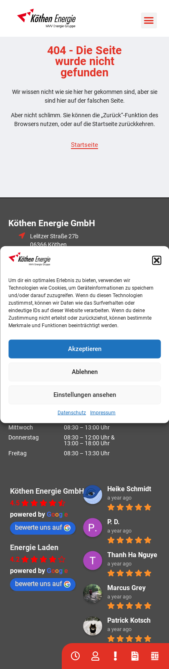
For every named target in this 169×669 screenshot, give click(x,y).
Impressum (103, 412)
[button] (156, 260)
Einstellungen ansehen (84, 395)
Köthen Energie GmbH (47, 491)
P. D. (113, 522)
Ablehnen (85, 372)
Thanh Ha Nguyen (134, 555)
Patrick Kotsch (129, 620)
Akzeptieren (84, 349)
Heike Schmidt (129, 489)
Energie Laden (34, 547)
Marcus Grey (126, 588)
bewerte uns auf (43, 527)
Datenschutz (72, 412)
